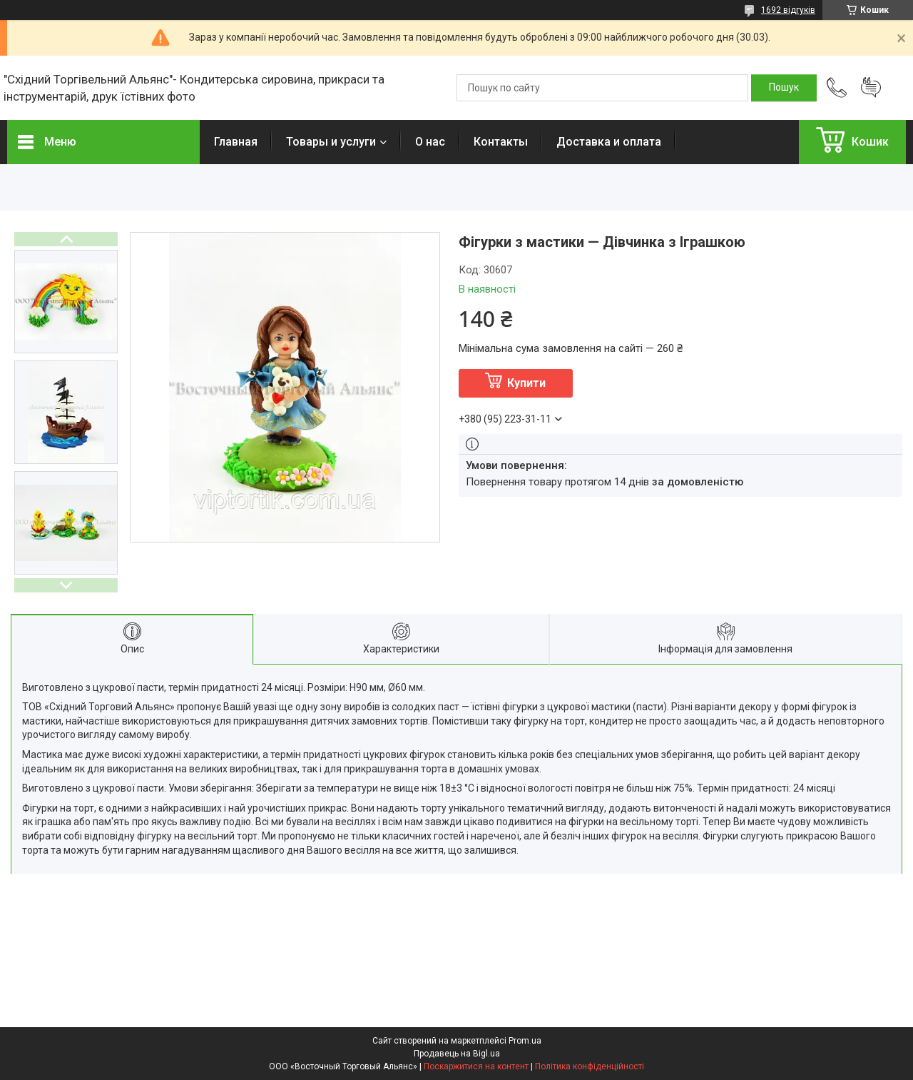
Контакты (501, 141)
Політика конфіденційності (589, 1066)
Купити (526, 383)
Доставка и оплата (608, 141)
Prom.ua (525, 1041)
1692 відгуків (788, 10)
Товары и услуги (331, 141)
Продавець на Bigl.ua (457, 1054)
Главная (235, 141)
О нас (430, 141)
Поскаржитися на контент (476, 1066)
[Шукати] (784, 87)
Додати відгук (871, 88)
